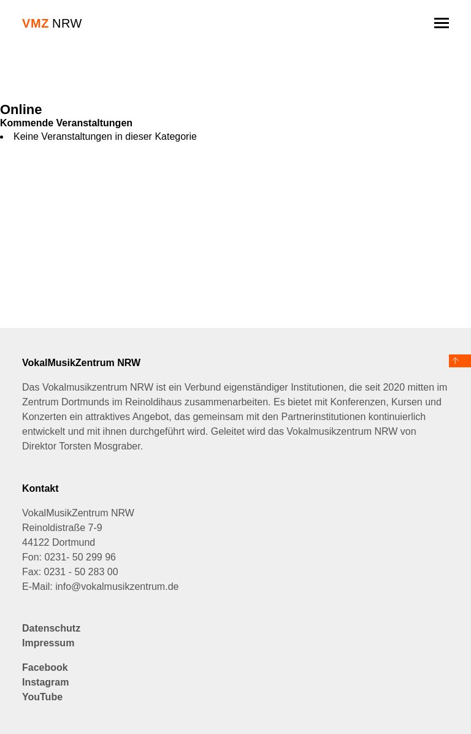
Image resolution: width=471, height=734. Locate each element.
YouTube (42, 697)
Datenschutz (51, 628)
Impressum (48, 643)
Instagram (45, 682)
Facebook (45, 667)
